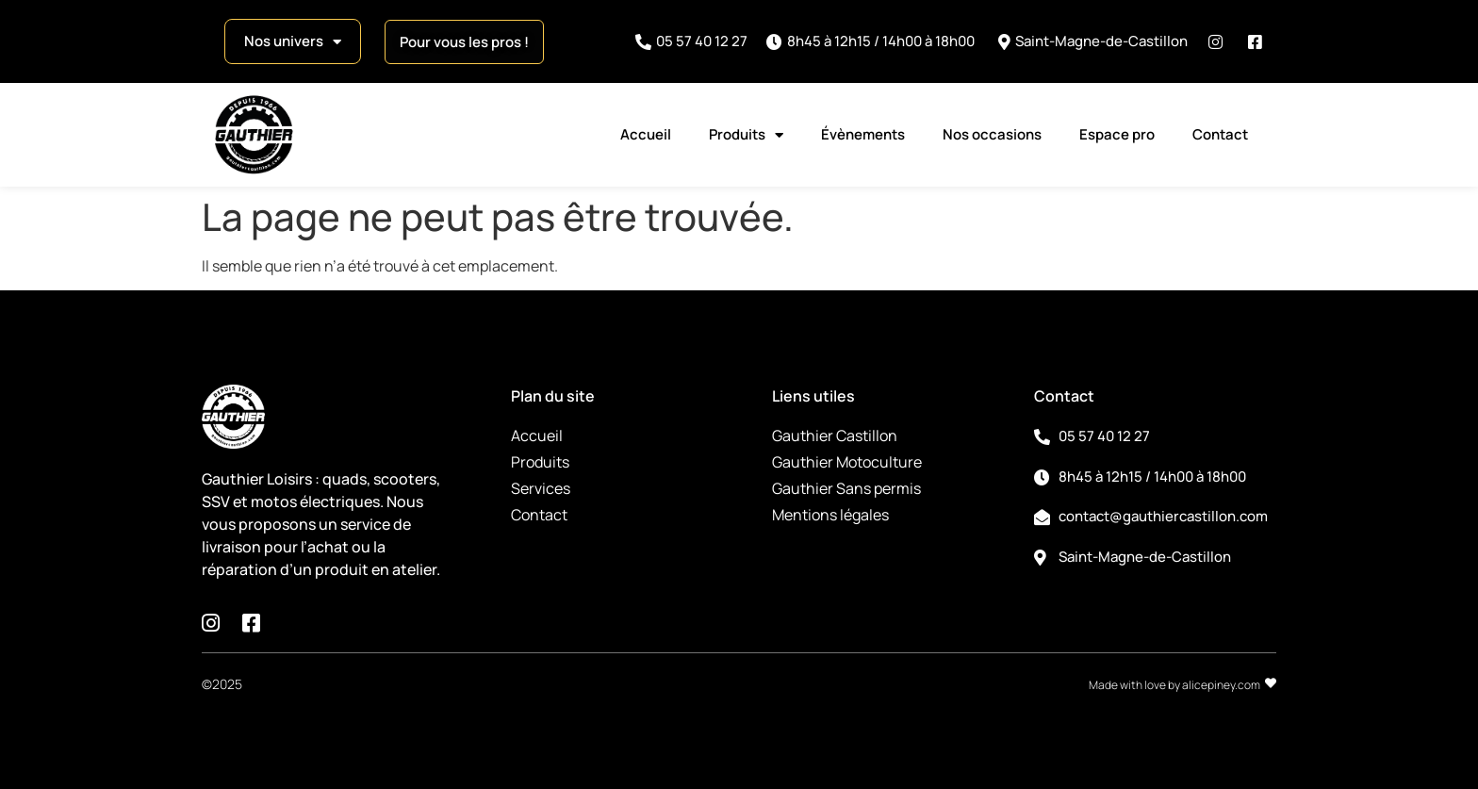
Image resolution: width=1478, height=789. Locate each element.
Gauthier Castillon (834, 435)
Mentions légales (830, 514)
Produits (746, 135)
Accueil (645, 134)
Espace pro (1117, 134)
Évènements (863, 134)
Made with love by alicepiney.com (1174, 685)
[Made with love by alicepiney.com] (1270, 683)
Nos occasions (992, 134)
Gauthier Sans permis (846, 488)
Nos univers (292, 41)
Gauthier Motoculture (847, 461)
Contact (1220, 134)
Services (540, 488)
